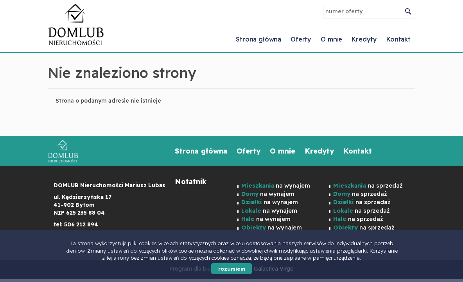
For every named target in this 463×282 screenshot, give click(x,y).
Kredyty (364, 39)
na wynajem (269, 202)
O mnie (331, 39)
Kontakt (398, 39)
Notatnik (190, 181)
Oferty (301, 39)
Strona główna (258, 39)
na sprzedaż (362, 202)
